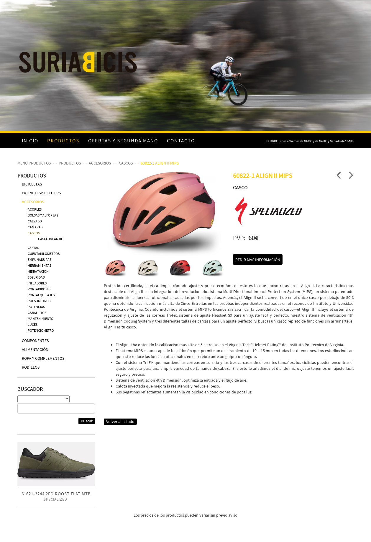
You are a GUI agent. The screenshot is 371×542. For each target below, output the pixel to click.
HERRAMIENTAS (39, 265)
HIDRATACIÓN (38, 271)
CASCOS (126, 163)
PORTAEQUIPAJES (41, 295)
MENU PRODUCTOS (34, 163)
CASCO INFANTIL (50, 239)
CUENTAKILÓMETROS (44, 253)
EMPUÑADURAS (39, 259)
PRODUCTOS (70, 163)
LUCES (32, 324)
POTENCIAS (36, 307)
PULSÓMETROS (39, 301)
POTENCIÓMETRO (41, 330)
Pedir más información (257, 259)
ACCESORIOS (100, 163)
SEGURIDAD (36, 277)
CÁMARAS (35, 227)
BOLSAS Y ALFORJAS (43, 215)
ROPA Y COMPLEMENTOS (43, 358)
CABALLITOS (37, 312)
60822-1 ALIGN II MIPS (160, 163)
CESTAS (33, 247)
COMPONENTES (35, 340)
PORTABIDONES (39, 289)
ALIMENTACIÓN (35, 349)
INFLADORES (37, 283)
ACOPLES (35, 209)
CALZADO (35, 221)
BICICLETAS (32, 184)
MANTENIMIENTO (40, 318)
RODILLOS (31, 367)
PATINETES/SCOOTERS (41, 193)
